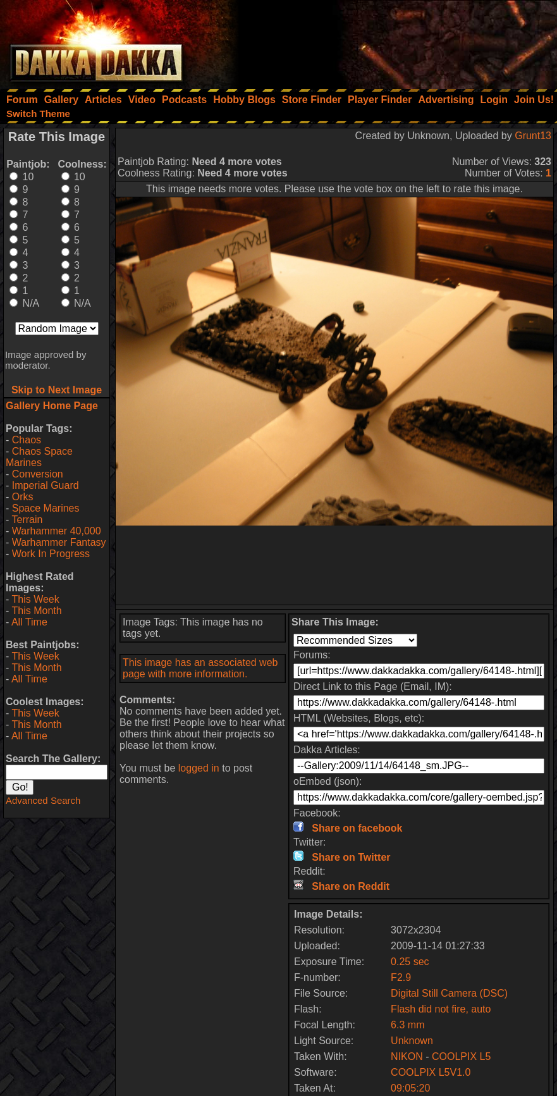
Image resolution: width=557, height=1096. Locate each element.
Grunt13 (533, 135)
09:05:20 (410, 1088)
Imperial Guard (45, 485)
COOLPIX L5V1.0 (430, 1072)
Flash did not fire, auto (441, 1009)
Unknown (412, 1040)
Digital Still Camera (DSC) (449, 993)
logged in (198, 768)
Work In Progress (51, 553)
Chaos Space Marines (39, 457)
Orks (23, 496)
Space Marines (46, 508)
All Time (29, 622)
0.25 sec (410, 961)
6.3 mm (407, 1024)
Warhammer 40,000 (56, 531)
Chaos (26, 439)
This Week (35, 599)
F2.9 (401, 977)
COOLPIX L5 (461, 1056)
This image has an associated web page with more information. (200, 668)
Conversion (37, 474)
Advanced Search (43, 800)
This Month (36, 610)
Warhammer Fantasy (59, 542)
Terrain (26, 519)
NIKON (407, 1056)
